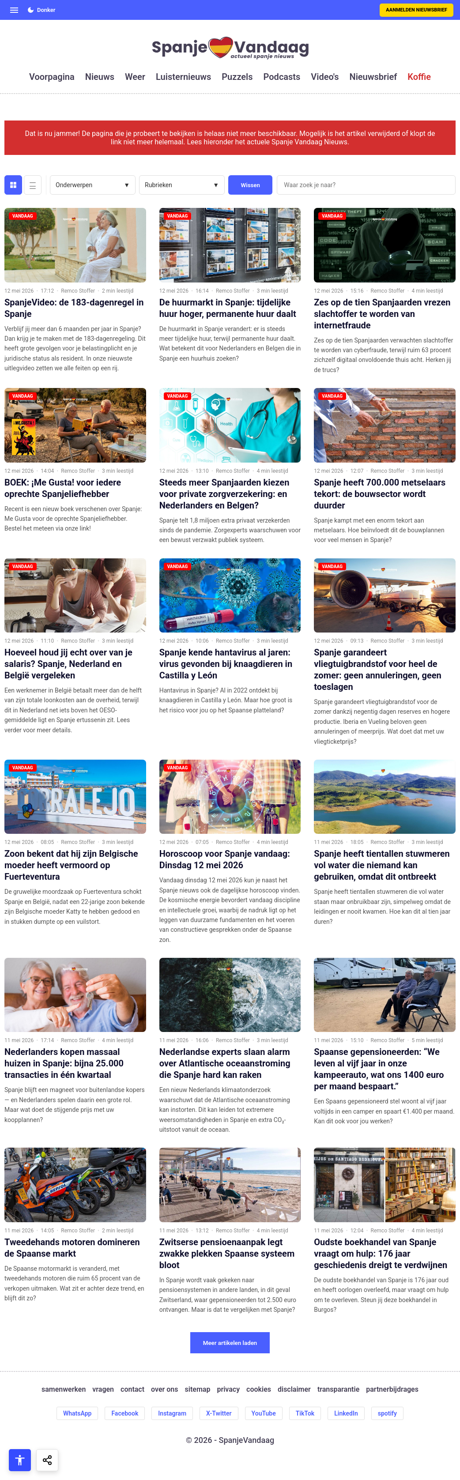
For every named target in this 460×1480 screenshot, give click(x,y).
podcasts (282, 77)
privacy (228, 1389)
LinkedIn (346, 1413)
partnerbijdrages (392, 1389)
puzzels (237, 77)
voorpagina (52, 77)
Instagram (172, 1413)
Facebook (124, 1413)
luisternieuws (183, 77)
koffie (419, 77)
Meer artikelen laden (230, 1343)
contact (132, 1389)
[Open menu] (14, 10)
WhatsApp (77, 1413)
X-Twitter (219, 1413)
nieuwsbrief (373, 77)
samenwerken (63, 1389)
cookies (258, 1389)
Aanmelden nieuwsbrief (416, 10)
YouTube (264, 1413)
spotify (387, 1413)
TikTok (305, 1413)
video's (325, 77)
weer (135, 77)
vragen (103, 1389)
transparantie (338, 1389)
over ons (164, 1389)
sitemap (198, 1389)
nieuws (99, 77)
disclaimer (294, 1389)
